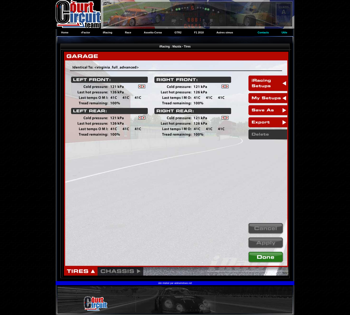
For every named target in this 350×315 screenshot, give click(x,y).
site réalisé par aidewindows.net (175, 283)
